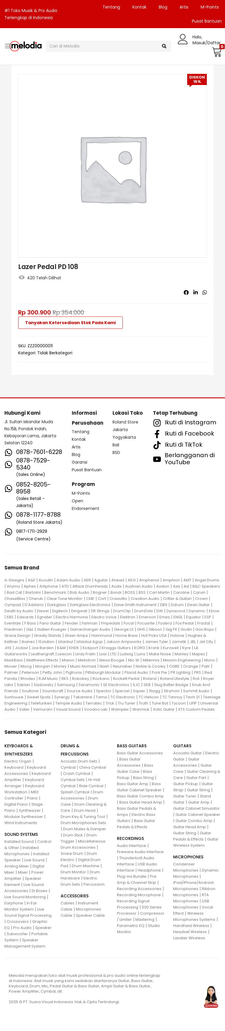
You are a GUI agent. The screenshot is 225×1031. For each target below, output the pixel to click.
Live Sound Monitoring (25, 897)
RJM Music (48, 678)
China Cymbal (92, 767)
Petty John (52, 672)
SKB (147, 685)
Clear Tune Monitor (65, 598)
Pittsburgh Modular (103, 672)
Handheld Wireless (191, 925)
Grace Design (17, 635)
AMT (187, 580)
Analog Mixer (16, 866)
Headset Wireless (190, 932)
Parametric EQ (130, 925)
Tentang (111, 7)
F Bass (30, 623)
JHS (7, 648)
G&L (29, 629)
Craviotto (118, 598)
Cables (67, 903)
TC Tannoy (172, 697)
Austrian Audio (139, 586)
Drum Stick (73, 835)
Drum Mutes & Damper (84, 829)
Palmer (11, 672)
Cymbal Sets (73, 779)
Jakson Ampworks (124, 641)
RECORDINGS (130, 838)
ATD (65, 586)
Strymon (172, 691)
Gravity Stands (47, 635)
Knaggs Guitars (116, 648)
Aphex (30, 586)
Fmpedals (110, 623)
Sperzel (122, 691)
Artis (184, 7)
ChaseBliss (14, 598)
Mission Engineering (182, 660)
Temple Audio (68, 703)
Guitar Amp (198, 802)
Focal (129, 623)
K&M (61, 648)
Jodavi (21, 648)
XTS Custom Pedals (196, 709)
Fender (71, 623)
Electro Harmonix (72, 617)
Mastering (144, 919)
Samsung (66, 685)
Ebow (214, 611)
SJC (136, 685)
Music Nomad (83, 666)
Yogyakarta (124, 437)
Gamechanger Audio (90, 629)
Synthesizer (30, 810)
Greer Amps (76, 635)
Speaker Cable (90, 915)
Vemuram (42, 709)
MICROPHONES (188, 857)
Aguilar (101, 580)
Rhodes (28, 678)
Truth (143, 703)
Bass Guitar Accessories (140, 753)
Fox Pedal (184, 623)
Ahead (117, 580)
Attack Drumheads (90, 586)
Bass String (143, 777)
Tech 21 (193, 697)
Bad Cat (14, 592)
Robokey (80, 678)
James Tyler (156, 641)
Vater (24, 709)
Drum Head (85, 810)
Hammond (101, 635)
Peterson (30, 672)
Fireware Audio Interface (140, 852)
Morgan (42, 666)
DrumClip (122, 611)
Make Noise (160, 654)
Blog (163, 7)
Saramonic (89, 685)
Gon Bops (204, 629)
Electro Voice (104, 617)
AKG (132, 580)
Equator (193, 617)
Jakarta (120, 430)
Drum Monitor (73, 872)
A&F (31, 580)
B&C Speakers (206, 586)
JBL (193, 641)
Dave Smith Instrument (135, 605)
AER (87, 580)
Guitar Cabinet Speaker (197, 814)
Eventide (12, 623)
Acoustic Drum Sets (79, 761)
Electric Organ (17, 761)
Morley (60, 666)
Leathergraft (42, 654)
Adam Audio (68, 580)
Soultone (30, 691)
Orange (190, 666)
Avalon (162, 586)
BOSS (130, 592)
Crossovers (18, 921)
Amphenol (149, 580)
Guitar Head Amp (189, 827)
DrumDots (143, 611)
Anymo (13, 586)
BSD (116, 452)
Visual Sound (68, 709)
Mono (209, 660)
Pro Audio (22, 927)
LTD (113, 654)
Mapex (198, 654)
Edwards (25, 617)
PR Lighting (180, 672)
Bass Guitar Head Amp (140, 802)
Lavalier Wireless (189, 938)
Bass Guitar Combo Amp (140, 796)
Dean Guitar (198, 605)
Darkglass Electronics (90, 605)
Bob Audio (79, 592)
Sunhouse (13, 697)
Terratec (94, 703)
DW (159, 611)
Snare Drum (72, 853)
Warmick (140, 709)
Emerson (147, 617)
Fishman (90, 623)
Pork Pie (159, 672)
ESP (207, 617)
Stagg (154, 691)
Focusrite (146, 623)
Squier (139, 691)
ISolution (46, 641)
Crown (201, 598)
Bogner (100, 592)
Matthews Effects (42, 660)
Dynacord (175, 611)
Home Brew (126, 635)
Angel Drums (207, 580)
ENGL (178, 617)
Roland (149, 678)
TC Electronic (122, 697)
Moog (26, 666)
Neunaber (122, 666)
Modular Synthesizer (23, 816)
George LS (124, 629)
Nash (104, 666)
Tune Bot (160, 703)
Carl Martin (159, 592)
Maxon (68, 660)
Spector (103, 691)
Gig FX (171, 629)
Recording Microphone (139, 895)
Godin (186, 629)
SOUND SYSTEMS (21, 834)
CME (90, 598)
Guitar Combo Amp (193, 821)
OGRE (174, 666)
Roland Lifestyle (174, 678)
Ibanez (28, 641)
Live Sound (34, 860)
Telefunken (41, 703)
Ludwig (126, 654)
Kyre (186, 648)
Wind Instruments (20, 823)
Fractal (203, 623)
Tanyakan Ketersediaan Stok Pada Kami (70, 323)
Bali (115, 445)
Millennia (151, 660)
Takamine (82, 697)
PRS (197, 672)
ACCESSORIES (74, 896)
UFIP (193, 703)
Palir (206, 666)
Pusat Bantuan (87, 470)
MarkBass (13, 660)
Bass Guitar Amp (132, 784)
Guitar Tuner (184, 796)
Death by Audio (18, 611)
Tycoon (179, 703)
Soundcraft (52, 691)
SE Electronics (116, 685)
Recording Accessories (139, 889)
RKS (65, 678)
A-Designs (14, 580)
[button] (216, 51)
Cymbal (68, 767)
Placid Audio (136, 672)
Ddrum (177, 605)
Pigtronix (74, 672)
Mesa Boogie (112, 660)
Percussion (94, 884)
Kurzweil (171, 648)
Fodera (165, 623)
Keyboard (13, 767)
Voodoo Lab (96, 709)
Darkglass (56, 605)
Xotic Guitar (164, 709)
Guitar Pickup (185, 784)
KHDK (74, 648)
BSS (142, 592)
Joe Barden (42, 648)
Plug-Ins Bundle (131, 876)
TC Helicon (149, 697)
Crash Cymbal (76, 773)
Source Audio (80, 691)
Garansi (79, 462)
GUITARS (182, 746)
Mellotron (87, 660)
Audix (116, 586)
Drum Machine (85, 866)
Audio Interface (131, 845)
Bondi (115, 592)
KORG (139, 648)
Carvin (199, 592)
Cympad (12, 605)
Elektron (127, 617)
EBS (10, 617)
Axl (186, 586)
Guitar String (198, 790)
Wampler (120, 709)
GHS (141, 629)
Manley (181, 654)
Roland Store (125, 422)
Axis (176, 586)
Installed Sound (19, 841)
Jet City (206, 641)
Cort (102, 598)
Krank (154, 648)
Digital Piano (16, 804)
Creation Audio (145, 598)
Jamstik (179, 641)
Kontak (139, 7)
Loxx (103, 654)
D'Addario (34, 605)
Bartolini (33, 592)
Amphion (171, 580)
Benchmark (55, 592)
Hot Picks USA (154, 635)
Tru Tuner (126, 703)
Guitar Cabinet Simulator (196, 808)
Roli (196, 678)
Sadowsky (43, 685)
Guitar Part (196, 777)
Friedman (13, 629)
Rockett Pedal (126, 678)
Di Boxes (39, 891)
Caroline (181, 592)
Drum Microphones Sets (83, 823)
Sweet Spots (39, 697)
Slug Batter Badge (171, 685)
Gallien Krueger (52, 629)
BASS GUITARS (131, 746)
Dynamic (197, 611)
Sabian (23, 685)
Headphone (149, 870)
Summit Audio (196, 691)
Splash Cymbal (75, 792)
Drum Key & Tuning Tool (83, 816)
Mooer (10, 666)
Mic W (133, 660)
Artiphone (48, 586)
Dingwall (79, 611)
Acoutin (46, 580)
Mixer (23, 872)
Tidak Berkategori (54, 353)
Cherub (36, 598)
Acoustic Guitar (187, 753)
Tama (101, 697)
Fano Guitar (50, 623)
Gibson (155, 629)
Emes (164, 617)
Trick (109, 703)
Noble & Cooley (151, 666)
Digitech (60, 611)
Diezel (43, 611)
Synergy (62, 697)
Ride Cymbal (91, 786)
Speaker (43, 927)
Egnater (44, 617)
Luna (141, 654)
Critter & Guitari (177, 598)
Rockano (101, 678)
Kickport (90, 648)
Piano (32, 798)
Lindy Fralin (85, 654)
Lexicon (65, 654)
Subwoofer (17, 934)
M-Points (210, 7)
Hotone (177, 635)
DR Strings (100, 611)
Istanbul (65, 641)
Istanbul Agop (89, 641)
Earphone (13, 903)
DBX (163, 605)
